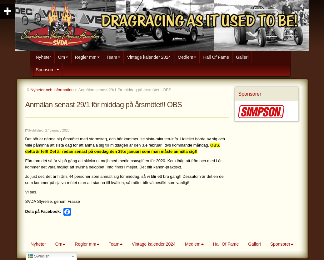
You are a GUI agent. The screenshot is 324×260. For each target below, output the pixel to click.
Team (113, 57)
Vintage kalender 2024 (149, 57)
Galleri (242, 57)
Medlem (187, 57)
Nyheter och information (52, 90)
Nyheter (43, 57)
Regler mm (87, 57)
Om (63, 57)
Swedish (39, 256)
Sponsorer (47, 69)
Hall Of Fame (216, 57)
